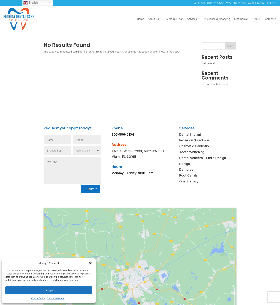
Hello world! (208, 63)
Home (140, 19)
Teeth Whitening (191, 152)
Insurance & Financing (217, 19)
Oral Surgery (188, 181)
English (30, 3)
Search (230, 46)
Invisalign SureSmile (194, 140)
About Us (153, 19)
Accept (49, 290)
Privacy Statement (55, 298)
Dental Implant (190, 134)
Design (184, 164)
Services (192, 19)
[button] (90, 263)
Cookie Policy (38, 298)
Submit (90, 189)
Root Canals (188, 175)
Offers (256, 19)
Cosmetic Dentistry (194, 146)
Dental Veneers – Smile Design (202, 158)
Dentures (186, 169)
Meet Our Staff (174, 19)
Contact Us (270, 19)
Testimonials (241, 19)
